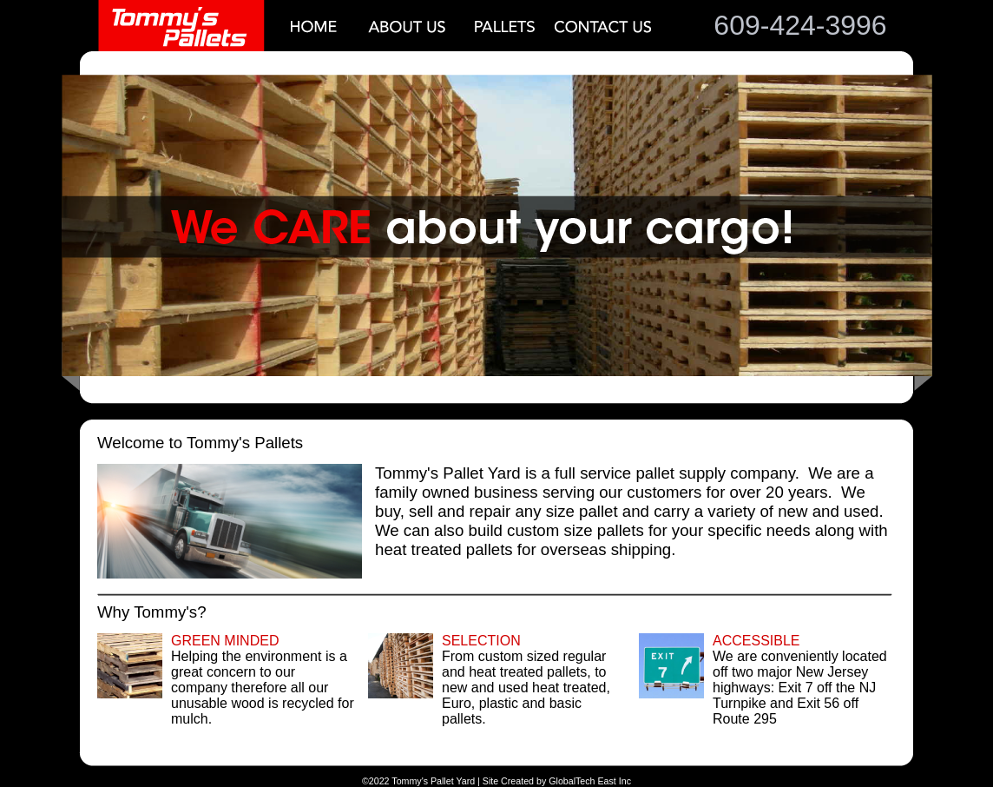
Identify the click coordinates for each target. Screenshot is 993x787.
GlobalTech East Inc (590, 781)
